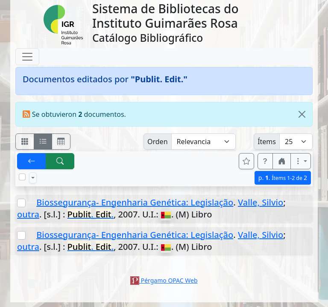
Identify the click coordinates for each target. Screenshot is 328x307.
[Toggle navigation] (27, 56)
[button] (265, 161)
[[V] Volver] (31, 161)
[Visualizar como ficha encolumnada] (43, 141)
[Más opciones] (300, 161)
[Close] (302, 114)
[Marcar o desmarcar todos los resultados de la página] (22, 177)
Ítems (267, 141)
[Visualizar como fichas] (24, 141)
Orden (157, 141)
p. (282, 177)
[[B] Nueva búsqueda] (60, 161)
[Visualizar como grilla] (61, 141)
